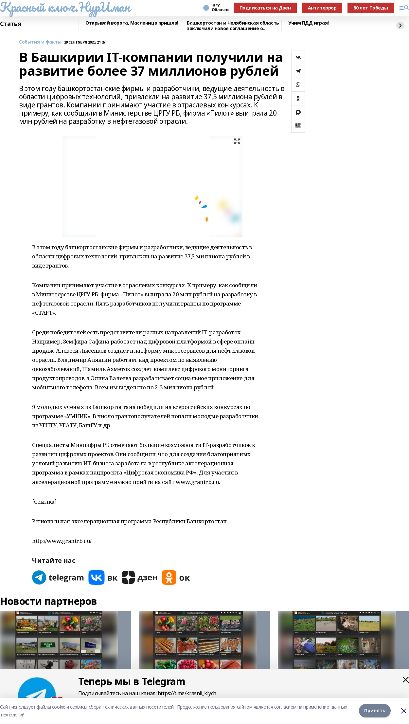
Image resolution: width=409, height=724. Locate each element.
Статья (10, 24)
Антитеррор (322, 8)
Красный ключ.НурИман (65, 7)
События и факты (40, 42)
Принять (374, 711)
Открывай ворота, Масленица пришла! (131, 23)
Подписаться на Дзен (265, 8)
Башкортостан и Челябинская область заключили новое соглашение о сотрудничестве (233, 25)
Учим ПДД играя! (308, 23)
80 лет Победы (370, 8)
